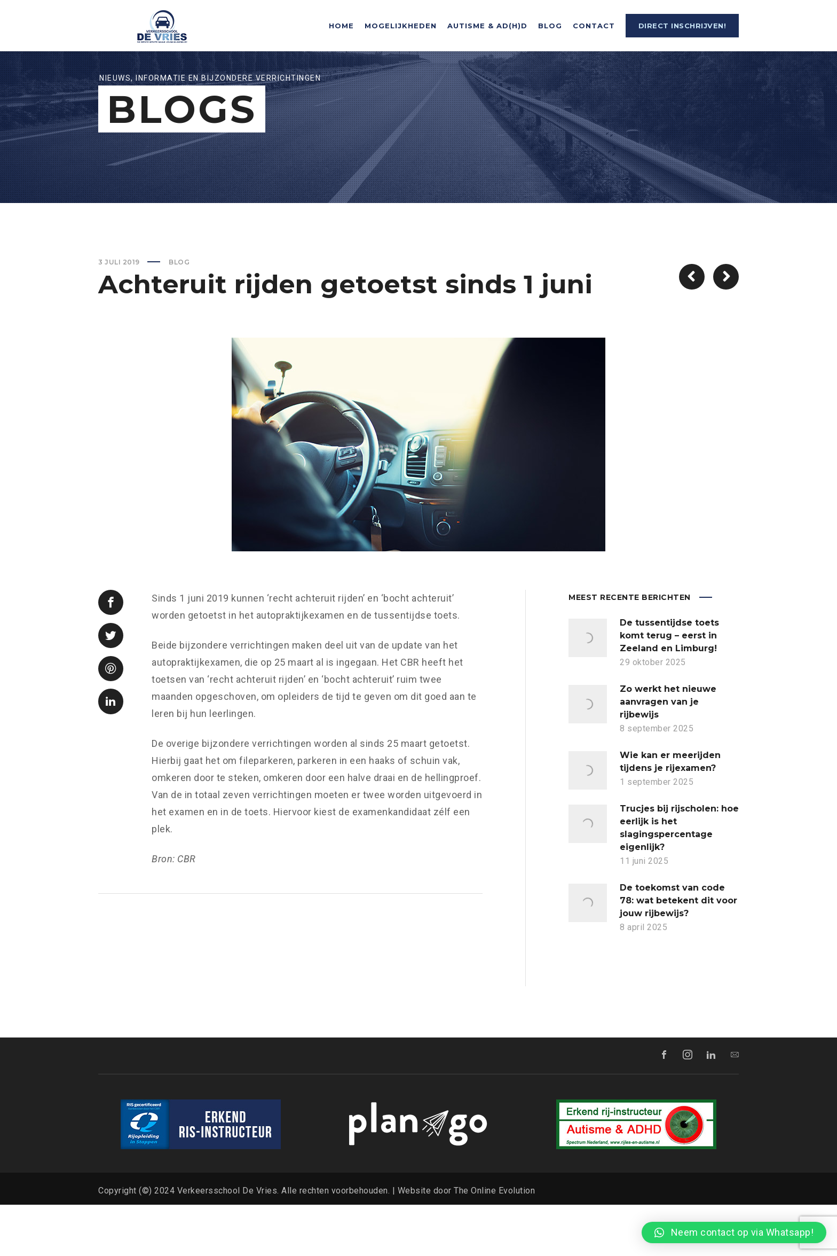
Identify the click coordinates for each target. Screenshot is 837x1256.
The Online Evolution (494, 1242)
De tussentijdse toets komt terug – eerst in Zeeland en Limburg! (669, 687)
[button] (734, 1232)
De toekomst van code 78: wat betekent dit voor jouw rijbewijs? (678, 952)
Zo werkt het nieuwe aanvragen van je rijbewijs (668, 753)
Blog (179, 313)
